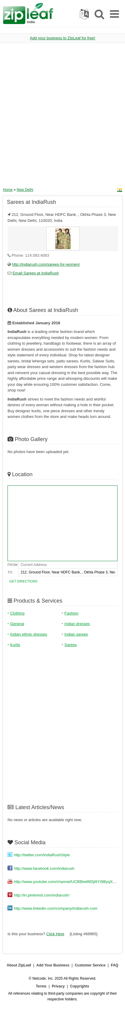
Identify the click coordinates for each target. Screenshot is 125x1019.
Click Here (55, 934)
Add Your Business (53, 965)
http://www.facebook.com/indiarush (44, 868)
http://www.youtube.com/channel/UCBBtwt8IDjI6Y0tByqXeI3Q (67, 881)
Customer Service (90, 965)
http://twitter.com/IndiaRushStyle (42, 855)
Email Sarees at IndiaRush (36, 273)
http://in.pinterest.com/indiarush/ (41, 895)
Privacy (58, 986)
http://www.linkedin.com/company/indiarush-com (55, 908)
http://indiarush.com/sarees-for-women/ (46, 264)
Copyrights (79, 986)
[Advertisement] (62, 117)
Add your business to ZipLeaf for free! (62, 38)
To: (10, 572)
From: (13, 565)
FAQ (114, 965)
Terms (41, 986)
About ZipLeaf (19, 965)
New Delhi (25, 190)
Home (8, 190)
